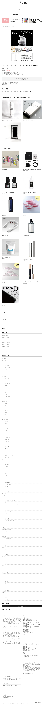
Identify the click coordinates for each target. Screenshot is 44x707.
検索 (4, 328)
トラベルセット (7, 554)
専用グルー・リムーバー (8, 423)
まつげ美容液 (7, 531)
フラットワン (7, 457)
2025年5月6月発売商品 (5, 346)
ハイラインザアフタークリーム (27, 235)
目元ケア (6, 545)
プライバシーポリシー (26, 703)
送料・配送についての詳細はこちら (28, 673)
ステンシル (6, 392)
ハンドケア (6, 579)
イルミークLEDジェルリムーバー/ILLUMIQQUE (30, 192)
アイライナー (7, 543)
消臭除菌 (6, 585)
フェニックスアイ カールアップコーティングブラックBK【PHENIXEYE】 (32, 282)
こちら (15, 74)
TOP (3, 26)
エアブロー (6, 513)
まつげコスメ (4, 536)
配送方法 (13, 703)
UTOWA (6, 385)
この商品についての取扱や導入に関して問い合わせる (11, 83)
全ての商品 (4, 358)
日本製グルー (4, 459)
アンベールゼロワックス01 (6, 257)
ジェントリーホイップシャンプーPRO (8, 120)
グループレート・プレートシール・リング (11, 504)
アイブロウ (4, 376)
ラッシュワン (7, 439)
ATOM (33, 703)
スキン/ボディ (4, 565)
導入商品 (6, 412)
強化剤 (6, 475)
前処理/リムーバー (7, 26)
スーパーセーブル (7, 437)
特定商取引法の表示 (19, 703)
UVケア (6, 563)
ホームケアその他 (5, 572)
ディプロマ (6, 599)
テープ (6, 509)
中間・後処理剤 (7, 365)
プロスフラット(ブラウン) (9, 455)
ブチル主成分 (7, 464)
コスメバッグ (7, 525)
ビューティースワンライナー (27, 259)
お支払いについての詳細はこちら (8, 644)
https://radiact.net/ (6, 697)
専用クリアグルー (7, 367)
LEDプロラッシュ (5, 419)
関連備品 (6, 414)
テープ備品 (6, 428)
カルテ (6, 374)
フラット (3, 450)
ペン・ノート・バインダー (9, 522)
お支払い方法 (9, 703)
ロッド (6, 369)
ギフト (6, 574)
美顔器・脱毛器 (4, 570)
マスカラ (6, 540)
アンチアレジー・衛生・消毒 (9, 511)
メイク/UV (3, 556)
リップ (6, 561)
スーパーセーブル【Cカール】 (7, 142)
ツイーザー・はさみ (8, 387)
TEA (5, 588)
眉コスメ (3, 547)
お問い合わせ (4, 703)
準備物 (6, 597)
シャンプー (6, 477)
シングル (3, 432)
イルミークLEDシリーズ (6, 351)
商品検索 (15, 14)
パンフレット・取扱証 (5, 590)
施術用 (6, 403)
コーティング (7, 534)
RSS (31, 703)
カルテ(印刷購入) (7, 518)
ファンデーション (7, 558)
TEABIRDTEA (4, 169)
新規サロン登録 (20, 79)
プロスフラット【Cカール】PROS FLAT (29, 120)
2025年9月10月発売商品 (6, 342)
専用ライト (6, 421)
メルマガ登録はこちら (22, 606)
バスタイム (6, 581)
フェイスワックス (5, 401)
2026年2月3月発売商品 (5, 337)
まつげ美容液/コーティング (6, 529)
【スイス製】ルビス (8, 484)
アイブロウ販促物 (7, 396)
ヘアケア (3, 567)
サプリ (6, 583)
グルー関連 (6, 466)
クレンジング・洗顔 (8, 538)
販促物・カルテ (7, 405)
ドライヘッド (7, 410)
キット (6, 594)
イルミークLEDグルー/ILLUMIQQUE (8, 192)
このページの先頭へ (38, 702)
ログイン (25, 79)
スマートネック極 (5, 235)
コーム (6, 502)
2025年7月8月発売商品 (5, 344)
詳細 (20, 73)
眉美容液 (6, 549)
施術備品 (3, 495)
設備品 (3, 527)
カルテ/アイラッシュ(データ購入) (10, 520)
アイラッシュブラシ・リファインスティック (11, 500)
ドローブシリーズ (7, 383)
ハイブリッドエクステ (8, 441)
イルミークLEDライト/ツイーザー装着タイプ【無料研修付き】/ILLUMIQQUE (32, 170)
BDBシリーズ (7, 378)
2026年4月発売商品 (5, 335)
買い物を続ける (5, 84)
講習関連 (3, 592)
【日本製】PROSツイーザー (9, 482)
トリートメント (4, 493)
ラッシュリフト (4, 360)
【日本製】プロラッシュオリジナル (10, 486)
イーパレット (7, 448)
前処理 (13, 26)
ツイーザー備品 (7, 491)
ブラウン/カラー (7, 446)
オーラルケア (7, 576)
